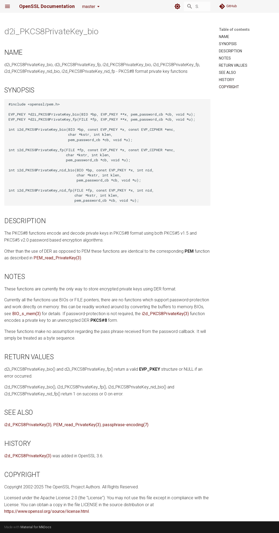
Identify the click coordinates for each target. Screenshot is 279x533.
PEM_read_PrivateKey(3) (57, 257)
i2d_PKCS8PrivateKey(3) (165, 313)
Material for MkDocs (35, 527)
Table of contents (234, 29)
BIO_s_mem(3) (26, 313)
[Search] (179, 6)
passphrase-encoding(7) (125, 424)
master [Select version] (88, 6)
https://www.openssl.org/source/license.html (46, 511)
